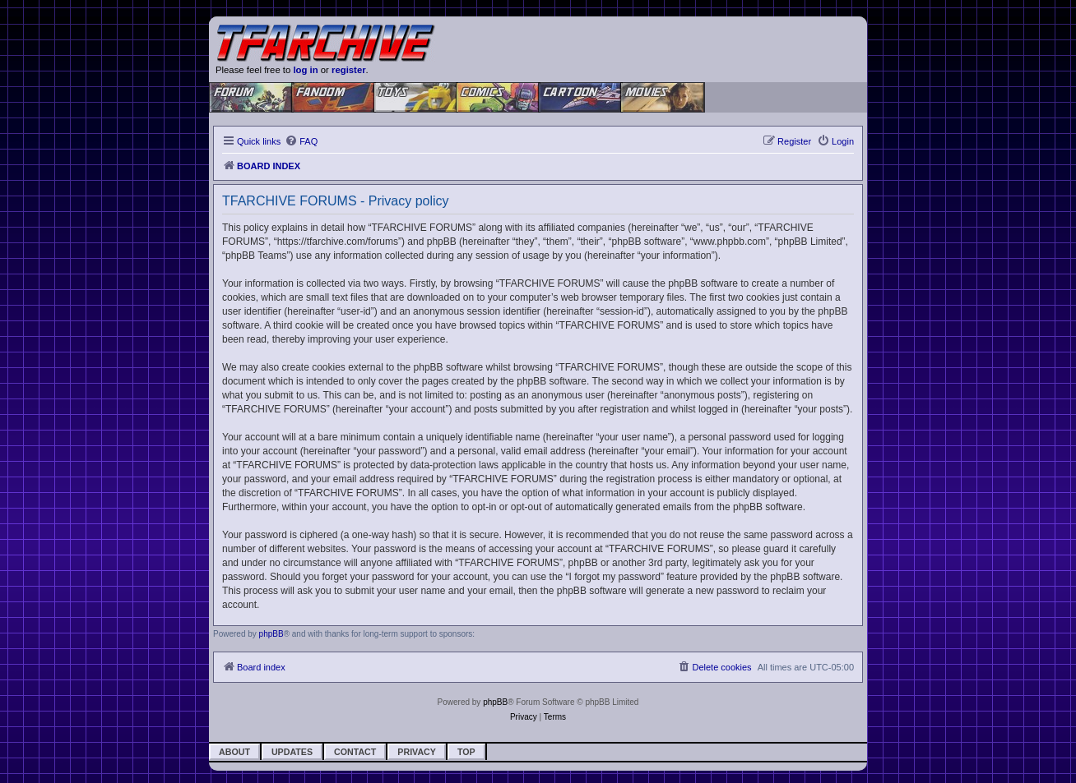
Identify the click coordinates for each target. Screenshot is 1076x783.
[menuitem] (301, 141)
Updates (292, 752)
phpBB (271, 633)
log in (305, 70)
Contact (355, 752)
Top (466, 752)
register (349, 70)
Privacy (416, 752)
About (234, 752)
